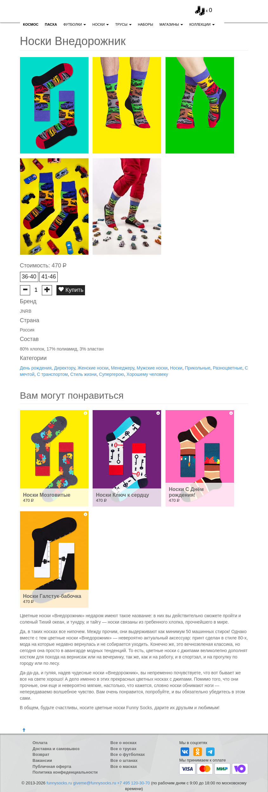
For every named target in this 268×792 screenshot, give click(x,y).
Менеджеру (122, 367)
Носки (100, 24)
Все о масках (123, 766)
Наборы (145, 24)
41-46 (48, 276)
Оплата (40, 742)
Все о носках (123, 742)
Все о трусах (123, 748)
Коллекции (202, 24)
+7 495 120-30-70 (133, 783)
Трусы (123, 24)
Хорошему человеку (147, 374)
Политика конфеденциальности (65, 772)
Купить (70, 289)
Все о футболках (127, 754)
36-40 (29, 276)
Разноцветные (227, 367)
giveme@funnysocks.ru (94, 783)
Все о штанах (124, 760)
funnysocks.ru (59, 783)
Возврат (41, 754)
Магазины (171, 24)
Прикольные (197, 367)
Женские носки (93, 367)
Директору (64, 367)
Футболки (74, 24)
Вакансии (42, 760)
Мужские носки (152, 367)
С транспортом (52, 374)
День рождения (36, 367)
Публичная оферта (52, 766)
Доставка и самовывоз (56, 748)
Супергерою (111, 374)
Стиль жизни (83, 374)
